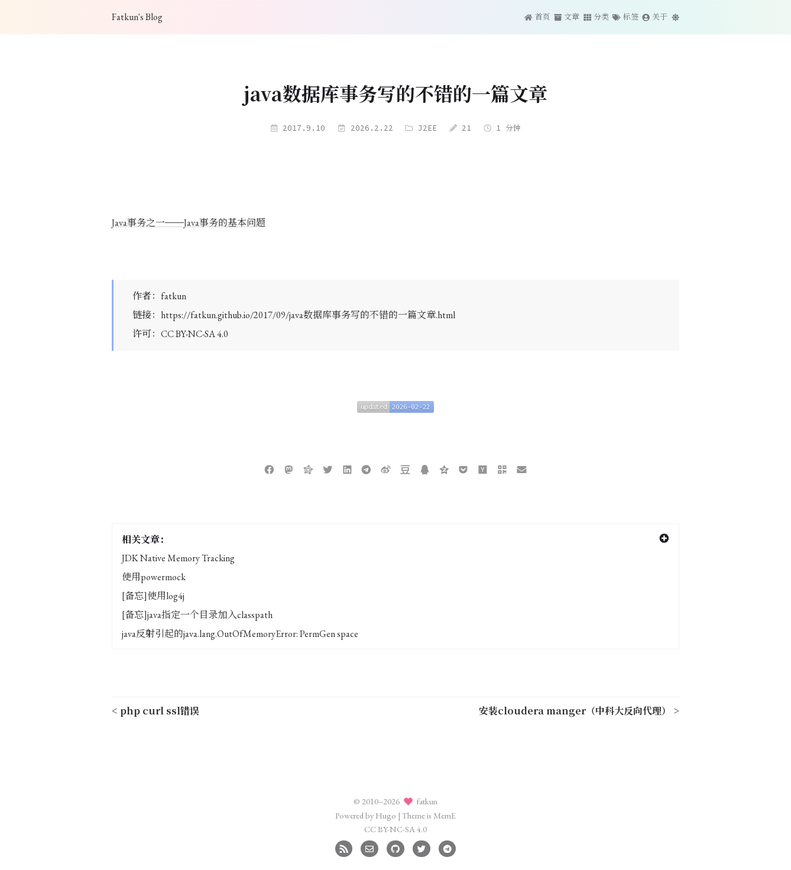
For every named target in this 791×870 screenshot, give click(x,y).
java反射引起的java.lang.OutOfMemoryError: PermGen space (240, 634)
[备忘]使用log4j (153, 596)
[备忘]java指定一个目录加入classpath (197, 615)
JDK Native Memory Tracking (178, 558)
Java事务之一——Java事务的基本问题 (188, 222)
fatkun (173, 296)
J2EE (427, 127)
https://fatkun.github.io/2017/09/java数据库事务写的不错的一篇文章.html (308, 315)
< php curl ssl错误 (155, 710)
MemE (444, 815)
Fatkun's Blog (137, 17)
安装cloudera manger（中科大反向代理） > (579, 710)
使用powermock (154, 577)
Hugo (385, 815)
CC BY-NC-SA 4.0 (194, 334)
